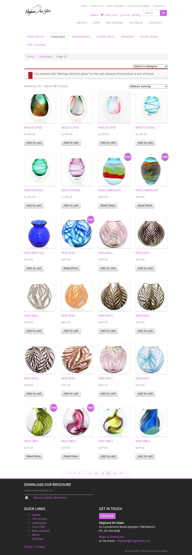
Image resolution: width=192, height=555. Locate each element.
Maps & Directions (111, 537)
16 (114, 473)
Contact (107, 515)
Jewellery (127, 36)
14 (102, 473)
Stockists (155, 22)
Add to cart (34, 142)
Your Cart (109, 15)
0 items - (130, 15)
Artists (82, 22)
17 (121, 473)
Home (84, 6)
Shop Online (35, 36)
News (94, 15)
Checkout (159, 6)
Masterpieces (81, 36)
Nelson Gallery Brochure (50, 497)
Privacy (40, 547)
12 (90, 473)
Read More (108, 205)
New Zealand (114, 22)
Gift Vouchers (116, 6)
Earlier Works (149, 36)
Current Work (105, 36)
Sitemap (37, 539)
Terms (28, 547)
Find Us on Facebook (139, 6)
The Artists (39, 519)
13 (96, 473)
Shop (96, 22)
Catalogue (58, 36)
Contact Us (98, 6)
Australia (136, 22)
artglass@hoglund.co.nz (133, 541)
